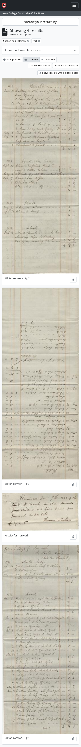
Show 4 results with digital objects (58, 72)
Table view (48, 59)
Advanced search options (22, 50)
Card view (31, 59)
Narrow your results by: (40, 22)
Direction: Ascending (65, 65)
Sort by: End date (38, 65)
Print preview (11, 59)
